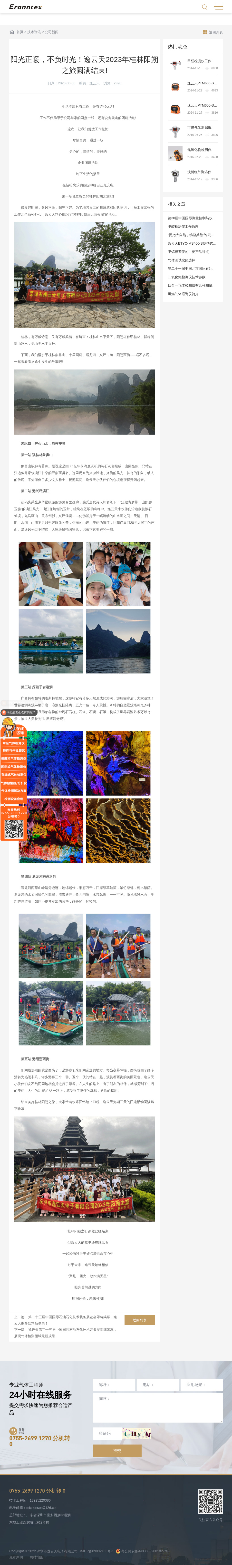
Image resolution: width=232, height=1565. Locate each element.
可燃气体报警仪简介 (183, 294)
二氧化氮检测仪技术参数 (186, 277)
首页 (20, 32)
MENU (218, 7)
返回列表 (213, 32)
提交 (117, 1450)
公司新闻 (51, 32)
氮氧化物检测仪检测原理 (206, 150)
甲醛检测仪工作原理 (202, 61)
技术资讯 (34, 32)
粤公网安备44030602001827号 (142, 1551)
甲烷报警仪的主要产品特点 (188, 252)
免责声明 (16, 1557)
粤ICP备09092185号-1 (97, 1551)
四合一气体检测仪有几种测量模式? (194, 285)
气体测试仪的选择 (181, 260)
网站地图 (36, 1557)
